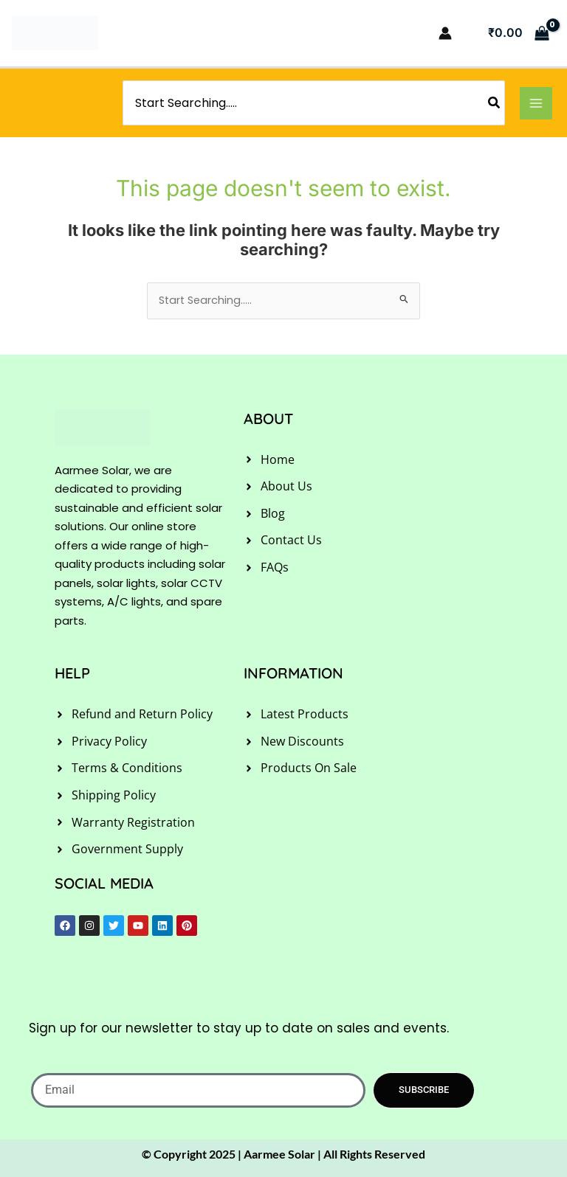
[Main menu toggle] (536, 103)
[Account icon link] (445, 33)
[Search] (494, 103)
